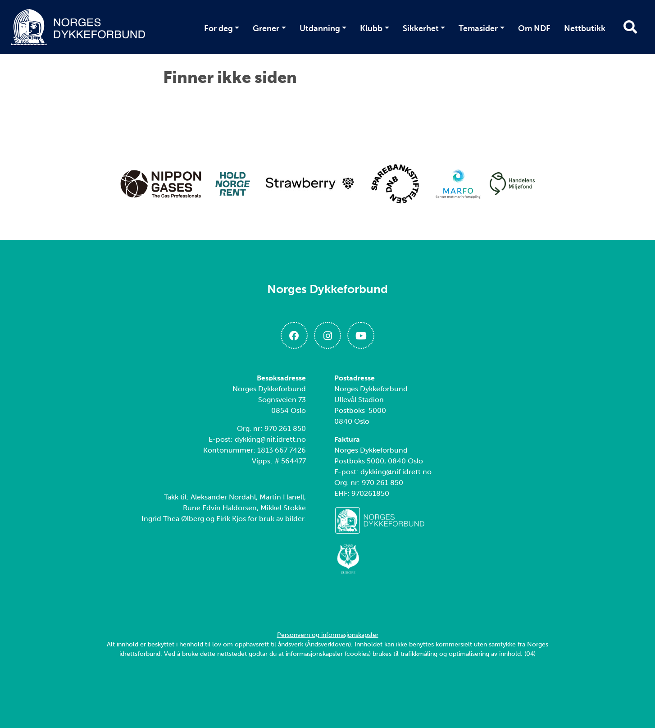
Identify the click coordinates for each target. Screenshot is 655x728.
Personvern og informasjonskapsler (327, 635)
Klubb (371, 28)
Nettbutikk (584, 28)
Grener (266, 28)
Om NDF (534, 28)
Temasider (478, 28)
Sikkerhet (421, 28)
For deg (218, 28)
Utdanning (320, 28)
